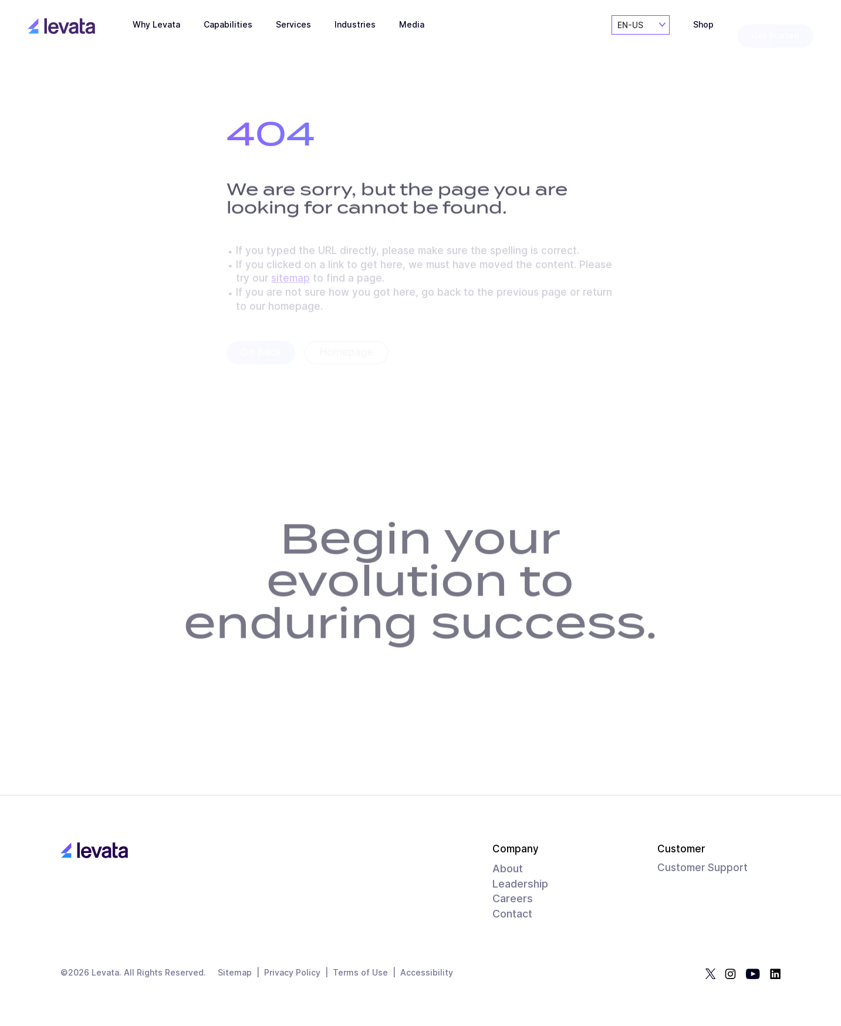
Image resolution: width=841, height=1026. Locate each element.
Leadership (520, 884)
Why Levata (156, 29)
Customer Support (702, 867)
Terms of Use (360, 973)
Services (293, 32)
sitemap (290, 280)
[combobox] (641, 34)
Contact (512, 914)
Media (411, 37)
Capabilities (228, 31)
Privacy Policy (292, 973)
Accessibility (426, 973)
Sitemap (235, 973)
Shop (703, 36)
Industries (355, 34)
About (507, 868)
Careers (512, 898)
